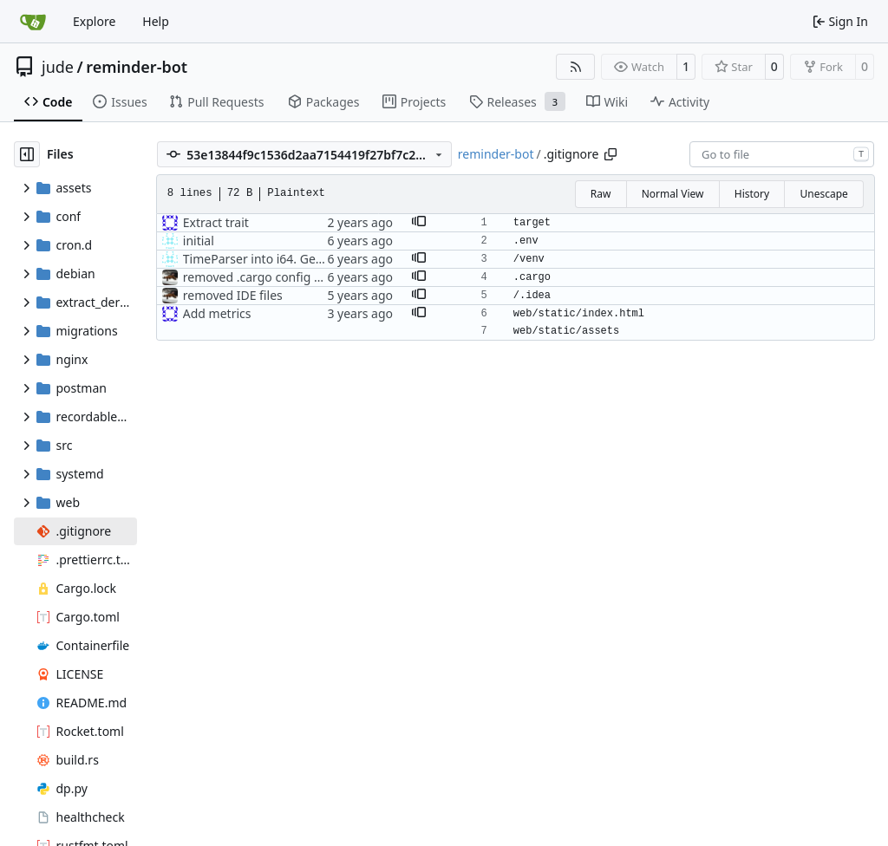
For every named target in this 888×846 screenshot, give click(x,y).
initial (198, 240)
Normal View (673, 193)
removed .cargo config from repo (277, 277)
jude (58, 66)
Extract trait (216, 222)
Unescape (823, 193)
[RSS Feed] (576, 67)
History (752, 193)
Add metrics (217, 313)
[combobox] (781, 154)
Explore (94, 21)
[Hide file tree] (27, 154)
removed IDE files (233, 295)
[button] (419, 222)
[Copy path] (610, 154)
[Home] (33, 21)
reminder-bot (136, 66)
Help (155, 21)
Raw (601, 193)
